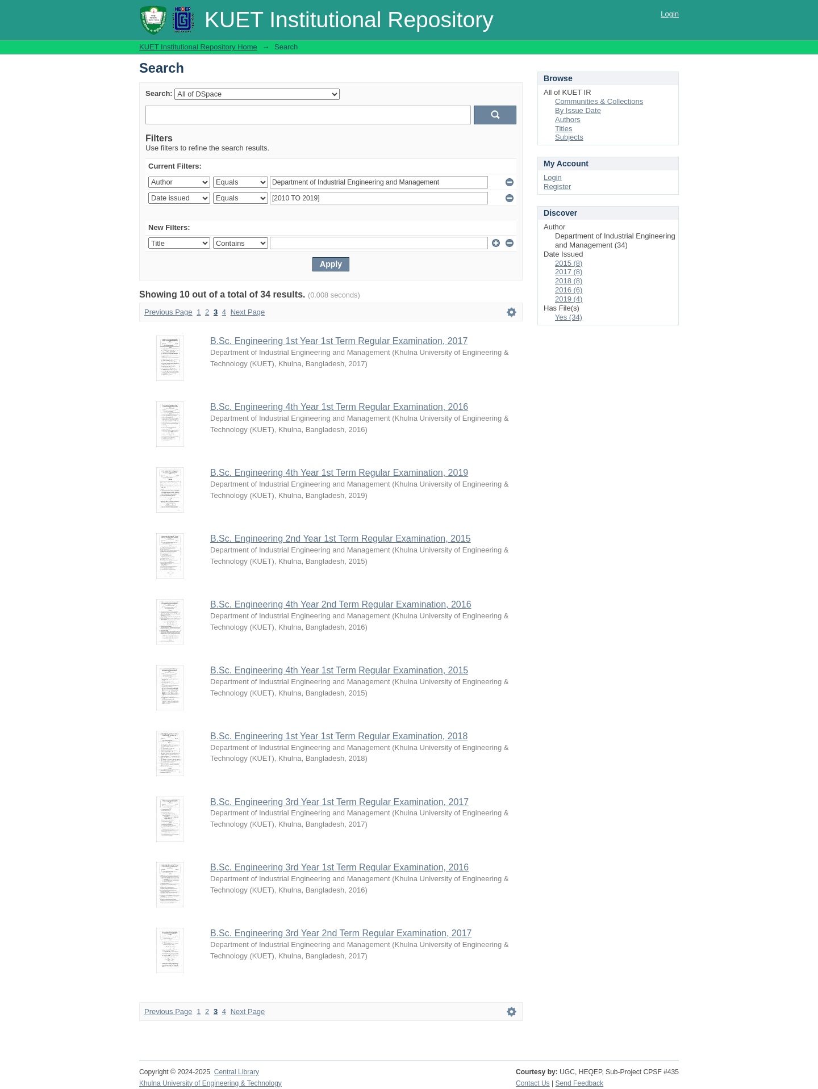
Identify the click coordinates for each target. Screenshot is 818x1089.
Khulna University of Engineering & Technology (210, 1083)
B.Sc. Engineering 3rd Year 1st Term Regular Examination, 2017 (339, 802)
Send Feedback (580, 1083)
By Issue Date (578, 110)
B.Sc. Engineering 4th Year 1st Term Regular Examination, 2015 (339, 670)
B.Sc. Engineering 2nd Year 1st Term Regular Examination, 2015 (340, 538)
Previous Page (168, 312)
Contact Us (533, 1083)
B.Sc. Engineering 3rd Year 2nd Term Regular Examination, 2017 (340, 933)
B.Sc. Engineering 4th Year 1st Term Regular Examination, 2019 (339, 473)
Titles (564, 128)
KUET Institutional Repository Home (198, 47)
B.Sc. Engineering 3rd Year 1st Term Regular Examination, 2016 (339, 867)
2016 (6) (568, 290)
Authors (568, 119)
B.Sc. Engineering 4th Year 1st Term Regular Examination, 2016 (339, 407)
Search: (159, 93)
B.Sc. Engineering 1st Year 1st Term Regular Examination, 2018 (339, 736)
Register (557, 186)
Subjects (569, 137)
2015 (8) (568, 263)
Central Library (236, 1072)
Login (670, 14)
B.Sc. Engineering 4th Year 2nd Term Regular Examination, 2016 (340, 604)
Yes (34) (568, 317)
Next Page (248, 312)
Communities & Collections (599, 101)
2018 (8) (568, 281)
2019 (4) (568, 299)
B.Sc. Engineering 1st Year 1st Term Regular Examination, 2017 (339, 341)
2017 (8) (568, 271)
